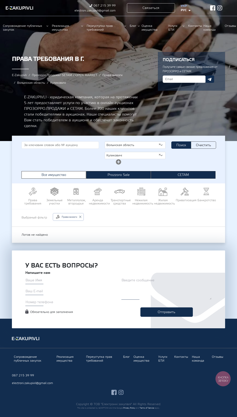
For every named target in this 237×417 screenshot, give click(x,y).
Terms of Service (147, 408)
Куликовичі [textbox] (133, 155)
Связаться (151, 8)
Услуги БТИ (172, 28)
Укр (184, 6)
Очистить (203, 145)
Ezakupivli (19, 8)
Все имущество (53, 175)
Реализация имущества (60, 28)
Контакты (193, 26)
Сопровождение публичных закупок (22, 28)
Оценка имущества (149, 28)
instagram (219, 8)
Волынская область (31, 83)
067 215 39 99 (105, 5)
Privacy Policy (129, 408)
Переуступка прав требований (100, 28)
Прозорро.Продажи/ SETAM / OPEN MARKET (64, 75)
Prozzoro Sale (119, 175)
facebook (212, 8)
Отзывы (229, 26)
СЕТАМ (183, 175)
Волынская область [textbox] (133, 145)
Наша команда (209, 28)
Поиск (181, 145)
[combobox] (135, 145)
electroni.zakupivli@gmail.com (95, 10)
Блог (133, 26)
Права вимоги (112, 75)
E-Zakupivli (19, 75)
